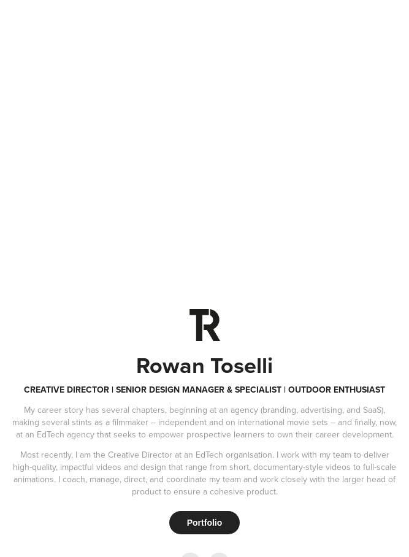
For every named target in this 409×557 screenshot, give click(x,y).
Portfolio (205, 523)
